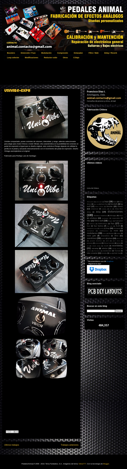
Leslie (101, 228)
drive (121, 215)
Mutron (111, 233)
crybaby (104, 209)
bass (115, 202)
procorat (98, 243)
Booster (110, 207)
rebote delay (96, 246)
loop (107, 228)
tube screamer (92, 253)
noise (118, 233)
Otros (65, 57)
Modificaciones (31, 57)
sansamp (95, 248)
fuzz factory (98, 226)
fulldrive (92, 224)
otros (116, 236)
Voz (111, 253)
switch (89, 251)
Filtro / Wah (94, 53)
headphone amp (92, 228)
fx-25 (118, 226)
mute (104, 233)
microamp (117, 228)
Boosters (11, 53)
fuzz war (109, 226)
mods (116, 231)
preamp (90, 243)
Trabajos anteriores (69, 445)
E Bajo (76, 57)
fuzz (112, 223)
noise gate (91, 236)
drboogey (113, 215)
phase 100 (119, 238)
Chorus (120, 207)
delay (98, 212)
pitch (107, 241)
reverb (106, 246)
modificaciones (103, 231)
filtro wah (98, 221)
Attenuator (90, 202)
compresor (94, 209)
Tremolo (117, 251)
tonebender (107, 251)
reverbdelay (117, 246)
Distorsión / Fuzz (28, 53)
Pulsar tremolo (109, 243)
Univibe (104, 253)
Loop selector (13, 57)
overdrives (91, 238)
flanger (110, 221)
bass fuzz (104, 204)
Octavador (78, 53)
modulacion (92, 233)
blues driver (99, 206)
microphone (90, 231)
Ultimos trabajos (11, 445)
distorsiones (115, 211)
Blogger (106, 464)
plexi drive (116, 241)
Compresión (62, 53)
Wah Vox (117, 253)
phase (110, 238)
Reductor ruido (50, 57)
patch (103, 238)
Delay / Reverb (110, 53)
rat (88, 246)
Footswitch (119, 221)
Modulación (46, 53)
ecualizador (105, 218)
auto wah (99, 202)
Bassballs (114, 204)
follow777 (82, 464)
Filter (89, 221)
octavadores (105, 236)
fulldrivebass (102, 224)
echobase (93, 218)
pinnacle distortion (96, 241)
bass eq (96, 204)
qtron (119, 243)
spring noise (116, 248)
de (111, 209)
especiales (116, 218)
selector (105, 248)
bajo (106, 202)
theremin (97, 251)
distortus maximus (100, 215)
